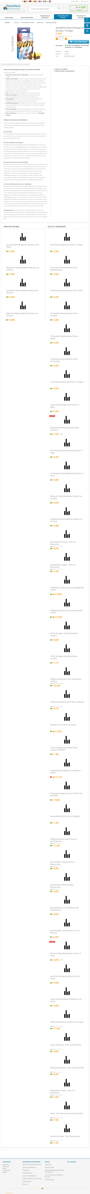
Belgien (5, 1172)
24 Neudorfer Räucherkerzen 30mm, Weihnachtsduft (64, 269)
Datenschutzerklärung (29, 1167)
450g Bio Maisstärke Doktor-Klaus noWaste (67, 702)
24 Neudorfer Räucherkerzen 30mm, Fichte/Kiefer (64, 360)
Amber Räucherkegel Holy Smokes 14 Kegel (64, 406)
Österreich (6, 1164)
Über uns (25, 1184)
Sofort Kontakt (49, 1167)
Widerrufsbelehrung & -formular (32, 1178)
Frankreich (6, 1166)
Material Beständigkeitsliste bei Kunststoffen (54, 1171)
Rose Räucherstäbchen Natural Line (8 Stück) (65, 977)
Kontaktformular (27, 1173)
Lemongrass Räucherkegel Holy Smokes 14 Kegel (67, 474)
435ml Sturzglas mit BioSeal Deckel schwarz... (63, 657)
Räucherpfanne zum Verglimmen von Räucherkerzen (64, 909)
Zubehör (26, 64)
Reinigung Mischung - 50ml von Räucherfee (67, 1068)
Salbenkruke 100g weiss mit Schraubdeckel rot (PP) (66, 589)
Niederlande (6, 1170)
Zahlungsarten (26, 1181)
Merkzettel (74, 1)
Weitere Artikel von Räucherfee (63, 71)
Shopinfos (48, 1164)
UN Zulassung (49, 1180)
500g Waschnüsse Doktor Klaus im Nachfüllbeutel (63, 840)
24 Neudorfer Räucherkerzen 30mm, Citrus (66, 290)
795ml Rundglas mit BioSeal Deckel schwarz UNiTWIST (63, 749)
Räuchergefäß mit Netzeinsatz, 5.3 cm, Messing (65, 932)
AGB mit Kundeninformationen (31, 1164)
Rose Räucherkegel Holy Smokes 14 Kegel (66, 245)
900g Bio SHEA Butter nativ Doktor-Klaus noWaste (65, 680)
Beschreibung (6, 64)
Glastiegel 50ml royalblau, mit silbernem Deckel (65, 771)
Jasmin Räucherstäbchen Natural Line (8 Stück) (66, 1000)
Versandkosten (68, 36)
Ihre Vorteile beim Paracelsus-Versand (54, 1176)
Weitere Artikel (17, 64)
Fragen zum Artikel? (60, 69)
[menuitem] (2, 1)
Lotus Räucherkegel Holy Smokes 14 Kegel (66, 382)
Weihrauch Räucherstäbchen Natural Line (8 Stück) (22, 314)
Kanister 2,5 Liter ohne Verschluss (63, 725)
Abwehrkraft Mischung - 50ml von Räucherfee (63, 543)
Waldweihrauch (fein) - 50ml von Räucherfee (62, 1092)
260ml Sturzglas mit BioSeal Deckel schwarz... (63, 634)
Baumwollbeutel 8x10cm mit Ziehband (65, 816)
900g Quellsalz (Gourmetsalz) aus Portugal (66, 1022)
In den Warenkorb (78, 42)
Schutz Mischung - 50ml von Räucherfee (65, 1045)
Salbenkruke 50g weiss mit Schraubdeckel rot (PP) (66, 611)
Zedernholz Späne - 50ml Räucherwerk (65, 1136)
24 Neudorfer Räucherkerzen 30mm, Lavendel (64, 314)
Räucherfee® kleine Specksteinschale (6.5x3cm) (64, 429)
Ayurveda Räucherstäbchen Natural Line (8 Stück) (22, 246)
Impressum (26, 1170)
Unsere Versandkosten (29, 1176)
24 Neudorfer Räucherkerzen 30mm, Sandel (64, 337)
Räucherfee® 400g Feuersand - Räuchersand (62, 886)
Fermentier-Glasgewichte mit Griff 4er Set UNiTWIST (66, 794)
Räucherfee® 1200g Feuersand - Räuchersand (62, 863)
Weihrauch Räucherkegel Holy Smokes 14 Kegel (66, 451)
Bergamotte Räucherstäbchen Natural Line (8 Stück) (22, 269)
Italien (4, 1168)
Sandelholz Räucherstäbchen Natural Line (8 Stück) (22, 291)
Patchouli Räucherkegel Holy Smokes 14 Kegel (65, 954)
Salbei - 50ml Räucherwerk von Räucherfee (66, 1113)
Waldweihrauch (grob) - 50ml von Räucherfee (63, 566)
